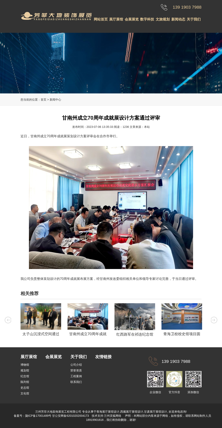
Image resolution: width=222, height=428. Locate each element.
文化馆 (25, 393)
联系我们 (76, 382)
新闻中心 (55, 99)
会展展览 (132, 19)
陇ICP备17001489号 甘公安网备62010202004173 (57, 415)
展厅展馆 (116, 19)
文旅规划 (163, 19)
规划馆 (25, 370)
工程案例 (76, 376)
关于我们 (194, 19)
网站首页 (101, 19)
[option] (40, 320)
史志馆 (25, 387)
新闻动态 (178, 19)
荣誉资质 (76, 370)
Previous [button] (8, 320)
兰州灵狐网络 (113, 415)
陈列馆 (25, 382)
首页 (43, 99)
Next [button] (214, 320)
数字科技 (147, 19)
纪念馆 (25, 376)
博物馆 (25, 364)
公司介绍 (76, 364)
